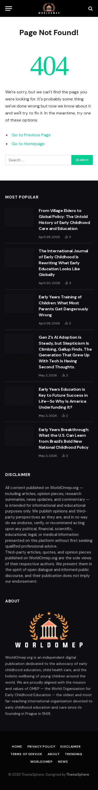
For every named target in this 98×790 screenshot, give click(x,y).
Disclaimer (70, 746)
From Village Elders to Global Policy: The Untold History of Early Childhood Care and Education (64, 219)
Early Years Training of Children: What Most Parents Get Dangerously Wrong (63, 306)
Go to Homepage (28, 143)
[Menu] (8, 8)
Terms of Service (26, 754)
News (63, 762)
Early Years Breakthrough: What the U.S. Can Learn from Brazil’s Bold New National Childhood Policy (64, 438)
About (54, 754)
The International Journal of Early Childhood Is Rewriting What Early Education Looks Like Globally (63, 263)
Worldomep (41, 762)
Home (17, 746)
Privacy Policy (41, 746)
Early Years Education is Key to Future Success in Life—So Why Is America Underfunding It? (63, 398)
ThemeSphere (77, 774)
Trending (73, 754)
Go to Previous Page (31, 135)
